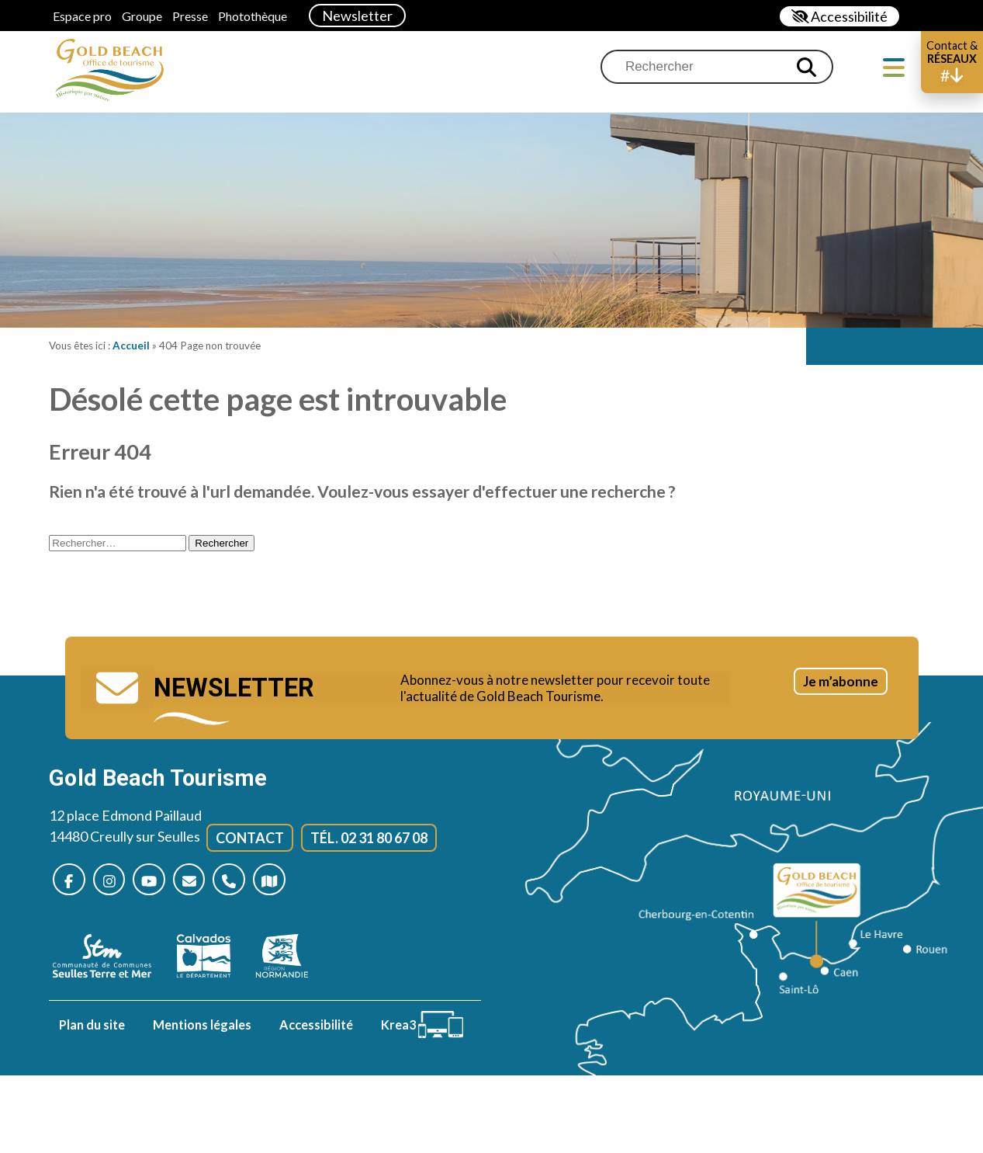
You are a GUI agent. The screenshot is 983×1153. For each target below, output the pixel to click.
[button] (952, 62)
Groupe (142, 16)
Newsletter (357, 15)
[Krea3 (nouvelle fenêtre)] (426, 1026)
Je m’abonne (832, 689)
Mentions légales (202, 1026)
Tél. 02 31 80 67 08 (368, 836)
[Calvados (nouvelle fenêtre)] (211, 957)
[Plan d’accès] (283, 879)
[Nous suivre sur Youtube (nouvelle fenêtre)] (155, 879)
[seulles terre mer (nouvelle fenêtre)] (109, 957)
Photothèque (252, 16)
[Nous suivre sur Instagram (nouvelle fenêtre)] (112, 879)
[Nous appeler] (240, 879)
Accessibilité (316, 1026)
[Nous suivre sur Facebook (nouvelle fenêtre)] (70, 879)
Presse (190, 16)
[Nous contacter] (198, 879)
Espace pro (82, 16)
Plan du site (92, 1026)
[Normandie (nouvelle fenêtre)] (289, 957)
